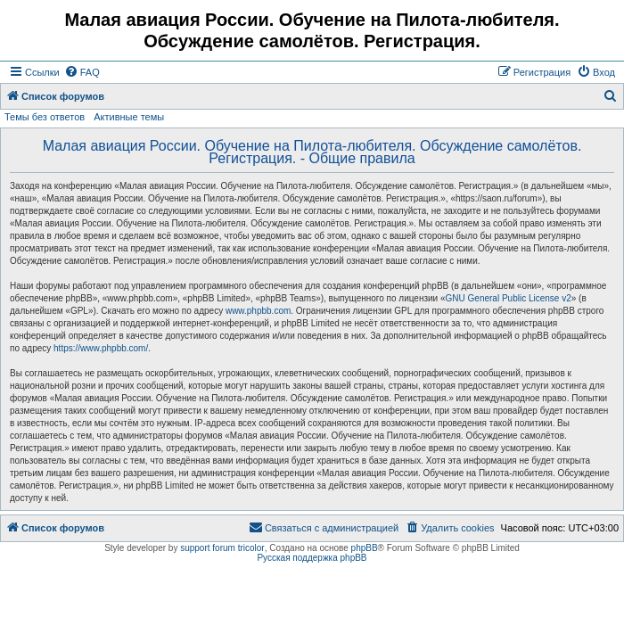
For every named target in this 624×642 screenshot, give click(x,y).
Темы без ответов (44, 116)
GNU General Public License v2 (508, 298)
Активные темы (129, 116)
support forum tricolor (222, 548)
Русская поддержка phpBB (311, 558)
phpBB (364, 548)
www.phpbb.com (258, 311)
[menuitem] (82, 72)
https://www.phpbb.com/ (100, 348)
